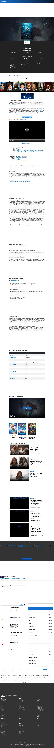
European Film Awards (22, 734)
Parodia (2, 680)
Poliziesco (8, 680)
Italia (21, 604)
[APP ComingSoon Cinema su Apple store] (30, 742)
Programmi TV (39, 714)
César (20, 733)
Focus (17, 168)
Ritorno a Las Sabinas (40, 709)
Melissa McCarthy (41, 150)
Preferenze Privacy (27, 746)
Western (39, 680)
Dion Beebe (18, 158)
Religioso (14, 680)
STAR (20, 718)
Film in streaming (3, 714)
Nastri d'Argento (21, 731)
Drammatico (3, 677)
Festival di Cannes (22, 727)
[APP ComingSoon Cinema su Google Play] (36, 742)
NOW (1, 726)
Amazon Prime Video (4, 724)
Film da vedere (3, 710)
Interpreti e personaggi (23, 168)
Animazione (3, 675)
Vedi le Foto (30, 168)
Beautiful (38, 702)
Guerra (33, 677)
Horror (38, 677)
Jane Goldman (18, 157)
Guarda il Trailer (21, 165)
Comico (32, 675)
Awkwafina (23, 151)
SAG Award (20, 735)
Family (10, 677)
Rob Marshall (18, 149)
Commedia (38, 675)
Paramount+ (3, 735)
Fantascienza (16, 677)
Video (2, 706)
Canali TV (38, 715)
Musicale (11, 63)
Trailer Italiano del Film (14, 280)
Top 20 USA (21, 705)
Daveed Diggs (29, 150)
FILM (1, 698)
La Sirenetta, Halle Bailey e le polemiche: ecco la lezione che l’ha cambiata (36, 449)
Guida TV (20, 710)
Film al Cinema (3, 699)
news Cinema (32, 446)
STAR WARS (39, 730)
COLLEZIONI (39, 727)
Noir (49, 677)
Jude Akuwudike (28, 151)
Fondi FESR (39, 746)
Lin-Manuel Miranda (24, 160)
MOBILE (38, 725)
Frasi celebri (11, 168)
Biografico (26, 675)
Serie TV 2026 (21, 701)
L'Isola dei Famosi (40, 710)
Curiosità (39, 165)
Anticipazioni (39, 701)
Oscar (20, 724)
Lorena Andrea (12, 378)
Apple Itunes (3, 731)
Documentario (45, 675)
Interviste (2, 709)
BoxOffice (2, 702)
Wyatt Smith (18, 159)
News (1, 708)
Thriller (33, 680)
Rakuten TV (3, 734)
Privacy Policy (20, 746)
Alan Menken (18, 160)
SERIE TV (20, 698)
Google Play (3, 732)
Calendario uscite (3, 701)
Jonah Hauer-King (23, 150)
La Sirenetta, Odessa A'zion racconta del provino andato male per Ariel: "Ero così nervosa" (36, 462)
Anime (9, 675)
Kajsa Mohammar (41, 151)
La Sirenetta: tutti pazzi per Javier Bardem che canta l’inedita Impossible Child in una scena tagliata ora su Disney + (36, 530)
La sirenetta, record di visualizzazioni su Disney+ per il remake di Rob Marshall (36, 516)
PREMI (20, 723)
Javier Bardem (18, 151)
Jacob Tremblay (34, 150)
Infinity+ (2, 727)
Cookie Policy (33, 746)
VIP (37, 723)
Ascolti (38, 716)
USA (24, 604)
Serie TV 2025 (21, 700)
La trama (11, 165)
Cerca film (2, 715)
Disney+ (2, 725)
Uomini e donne (39, 705)
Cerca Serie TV (21, 702)
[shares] (42, 453)
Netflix (2, 723)
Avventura (14, 675)
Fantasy (22, 677)
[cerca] (52, 1)
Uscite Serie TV (21, 707)
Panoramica (33, 165)
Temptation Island (39, 707)
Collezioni (2, 705)
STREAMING (3, 718)
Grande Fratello (39, 706)
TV (37, 698)
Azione (20, 675)
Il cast (16, 165)
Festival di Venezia (22, 726)
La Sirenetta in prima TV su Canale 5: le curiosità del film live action (36, 475)
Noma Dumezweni (34, 151)
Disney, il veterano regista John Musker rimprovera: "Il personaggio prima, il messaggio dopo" (36, 502)
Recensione (27, 165)
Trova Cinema (3, 700)
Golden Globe (21, 725)
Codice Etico (15, 746)
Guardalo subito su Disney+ (27, 117)
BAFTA (20, 732)
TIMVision (2, 730)
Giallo (28, 677)
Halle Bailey (13, 104)
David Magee (23, 157)
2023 (13, 64)
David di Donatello (22, 730)
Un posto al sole (39, 708)
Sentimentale (21, 680)
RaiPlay (2, 733)
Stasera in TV (39, 699)
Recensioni (2, 707)
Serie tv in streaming (22, 709)
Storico (27, 680)
